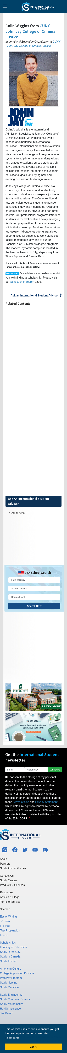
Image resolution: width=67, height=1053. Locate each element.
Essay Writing (8, 916)
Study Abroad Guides (13, 868)
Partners (5, 863)
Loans (4, 935)
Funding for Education (13, 947)
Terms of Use (21, 801)
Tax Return (6, 1013)
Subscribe (55, 769)
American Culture (10, 968)
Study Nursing (8, 982)
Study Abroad (8, 961)
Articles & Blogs (9, 897)
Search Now (34, 606)
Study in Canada (10, 956)
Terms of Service (10, 901)
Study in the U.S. (10, 951)
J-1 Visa (5, 921)
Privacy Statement (46, 801)
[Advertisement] (33, 402)
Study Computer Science (15, 999)
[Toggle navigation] (4, 6)
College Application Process (17, 973)
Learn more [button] (12, 1037)
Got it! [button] (33, 1046)
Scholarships (8, 942)
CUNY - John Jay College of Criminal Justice (31, 31)
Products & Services (12, 885)
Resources (6, 892)
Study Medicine (9, 987)
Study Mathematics (11, 1003)
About (3, 859)
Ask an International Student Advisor (36, 295)
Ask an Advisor (19, 513)
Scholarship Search (22, 281)
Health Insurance (10, 1008)
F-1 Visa (5, 925)
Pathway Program (11, 977)
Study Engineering (11, 994)
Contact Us (7, 875)
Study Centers (8, 880)
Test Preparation (10, 930)
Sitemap (5, 909)
